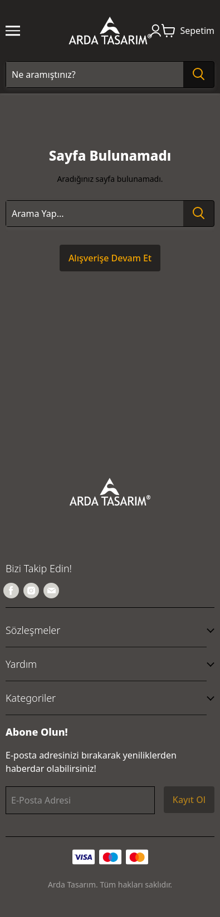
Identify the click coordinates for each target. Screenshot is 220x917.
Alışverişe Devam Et (110, 258)
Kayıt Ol (189, 800)
